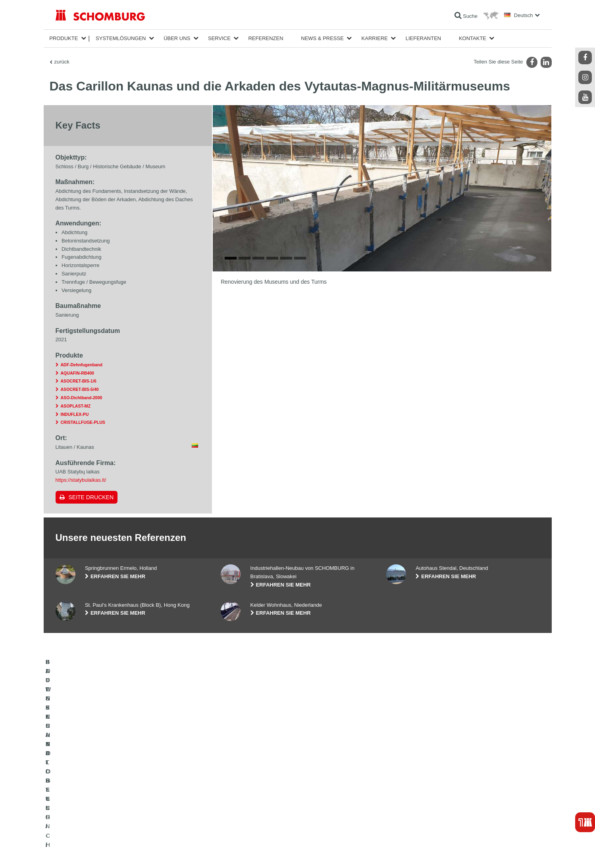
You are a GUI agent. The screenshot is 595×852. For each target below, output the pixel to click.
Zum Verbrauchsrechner (246, 771)
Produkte (63, 38)
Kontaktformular (237, 795)
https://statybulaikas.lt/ (81, 480)
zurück (61, 62)
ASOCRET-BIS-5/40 (80, 389)
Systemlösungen (121, 38)
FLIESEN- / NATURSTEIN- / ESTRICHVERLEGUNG (112, 783)
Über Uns (177, 38)
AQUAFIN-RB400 (77, 373)
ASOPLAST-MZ (76, 406)
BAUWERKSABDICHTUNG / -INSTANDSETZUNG (109, 771)
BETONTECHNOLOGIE (81, 807)
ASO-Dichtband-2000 (81, 397)
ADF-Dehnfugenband (81, 364)
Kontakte (472, 38)
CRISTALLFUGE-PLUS (83, 422)
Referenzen (265, 38)
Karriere (375, 38)
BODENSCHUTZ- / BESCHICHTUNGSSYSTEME (109, 795)
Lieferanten (423, 38)
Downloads (232, 783)
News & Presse (322, 38)
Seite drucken (91, 497)
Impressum (87, 836)
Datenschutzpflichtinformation (155, 836)
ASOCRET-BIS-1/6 (78, 381)
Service (219, 38)
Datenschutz (113, 836)
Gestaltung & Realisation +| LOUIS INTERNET (502, 836)
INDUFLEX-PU (75, 414)
